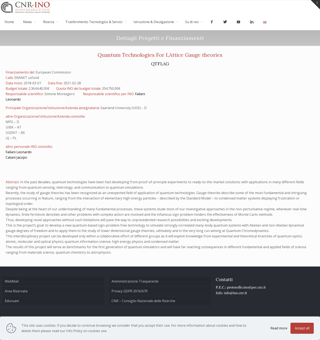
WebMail (12, 281)
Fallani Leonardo (19, 152)
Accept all (302, 328)
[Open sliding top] (315, 4)
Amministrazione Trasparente (135, 281)
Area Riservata (16, 291)
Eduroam (12, 301)
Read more (278, 328)
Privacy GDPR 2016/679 (130, 291)
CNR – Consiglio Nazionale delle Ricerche (143, 301)
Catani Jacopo (16, 157)
